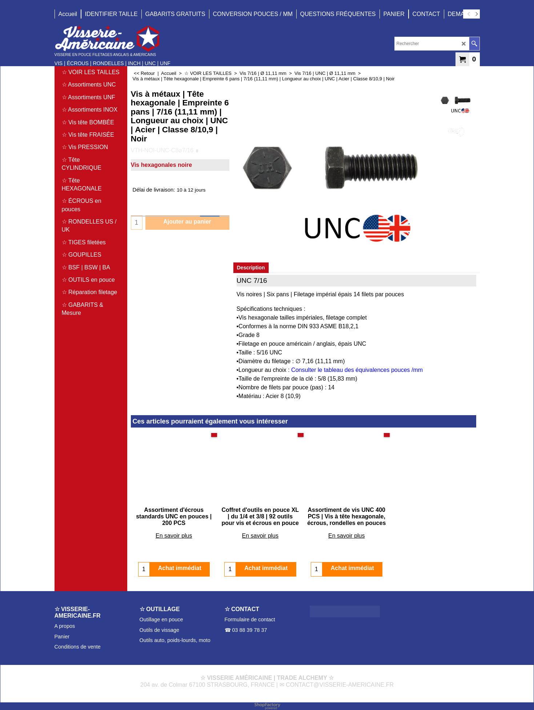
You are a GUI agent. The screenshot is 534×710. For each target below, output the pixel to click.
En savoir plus (174, 536)
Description (251, 267)
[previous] (469, 14)
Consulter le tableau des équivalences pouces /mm (357, 370)
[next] (476, 14)
